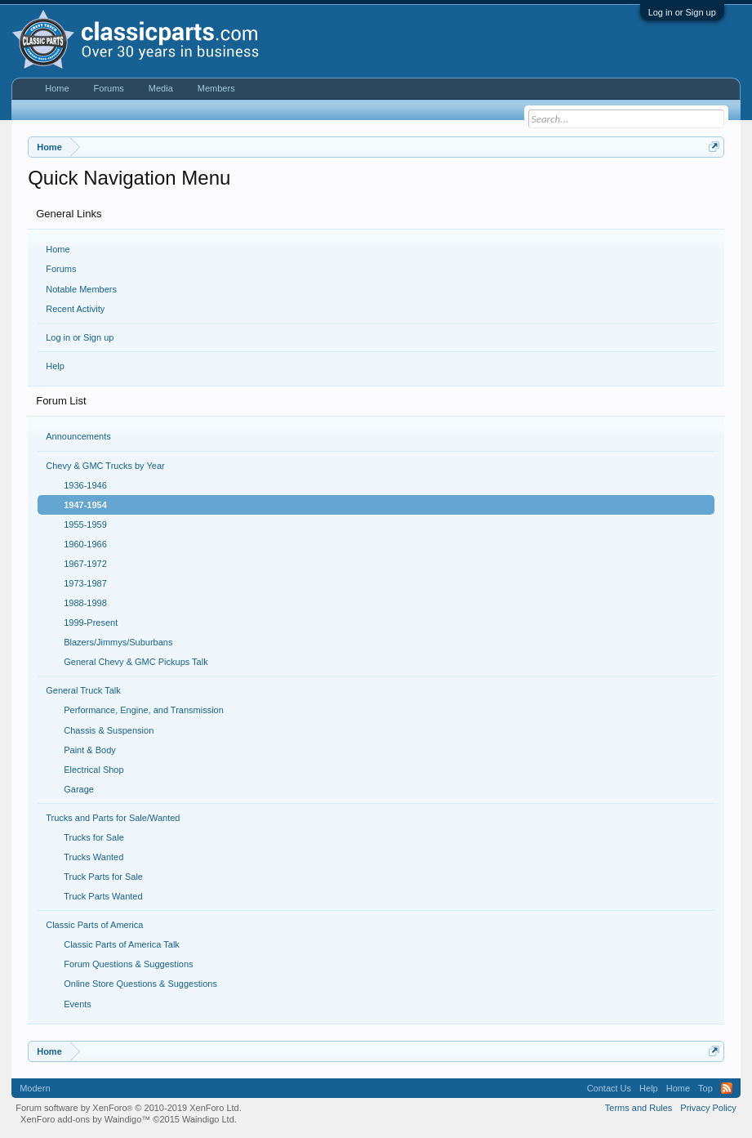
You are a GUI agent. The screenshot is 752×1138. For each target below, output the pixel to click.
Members (216, 88)
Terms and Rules (639, 1108)
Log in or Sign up (682, 12)
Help (55, 366)
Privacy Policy (708, 1108)
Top (705, 1088)
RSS (726, 1088)
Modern (35, 1088)
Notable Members (81, 289)
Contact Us (609, 1088)
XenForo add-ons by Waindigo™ (85, 1119)
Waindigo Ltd (208, 1119)
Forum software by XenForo (129, 1108)
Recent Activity (75, 309)
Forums (61, 269)
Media (161, 88)
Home (57, 249)
